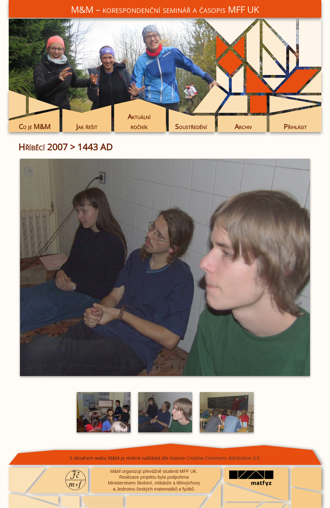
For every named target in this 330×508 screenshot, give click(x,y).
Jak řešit (86, 126)
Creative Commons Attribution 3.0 (222, 458)
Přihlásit (295, 126)
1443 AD (94, 147)
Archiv (243, 126)
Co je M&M (35, 126)
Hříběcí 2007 (43, 147)
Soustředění (191, 126)
